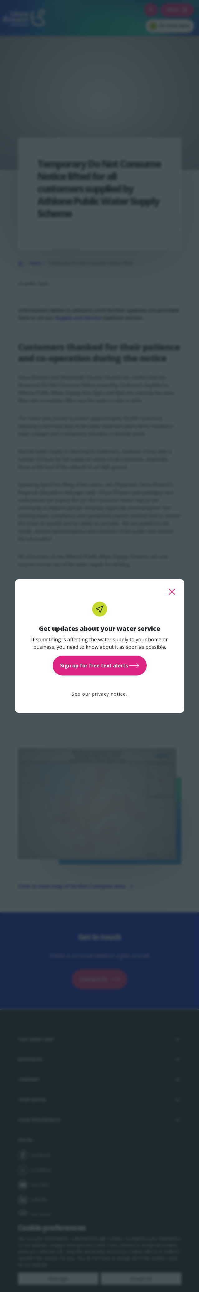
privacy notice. (109, 694)
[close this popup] (171, 591)
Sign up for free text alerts (99, 665)
